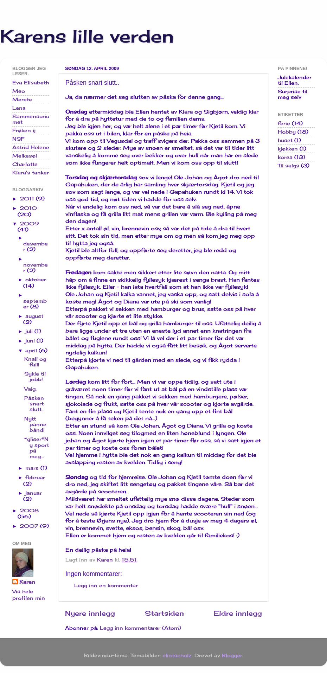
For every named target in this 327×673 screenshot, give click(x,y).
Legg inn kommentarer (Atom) (140, 628)
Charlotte (25, 164)
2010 (28, 208)
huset (285, 140)
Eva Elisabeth (30, 82)
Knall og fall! (35, 361)
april (32, 350)
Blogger (232, 655)
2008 (29, 510)
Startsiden (164, 613)
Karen (27, 582)
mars (32, 468)
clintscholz (177, 655)
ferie (284, 123)
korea (285, 157)
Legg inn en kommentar (106, 585)
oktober (35, 279)
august (34, 316)
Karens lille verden (87, 36)
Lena (19, 108)
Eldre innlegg (238, 613)
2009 (29, 223)
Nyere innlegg (90, 613)
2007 (30, 526)
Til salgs (288, 165)
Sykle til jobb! (35, 376)
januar (33, 493)
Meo (18, 91)
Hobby (287, 132)
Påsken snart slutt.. (34, 403)
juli (29, 331)
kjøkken (288, 149)
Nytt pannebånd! (35, 424)
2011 (28, 198)
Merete (22, 99)
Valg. (30, 389)
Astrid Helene (30, 147)
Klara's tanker (30, 172)
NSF (18, 139)
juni (31, 341)
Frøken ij (24, 130)
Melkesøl (24, 156)
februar (35, 477)
